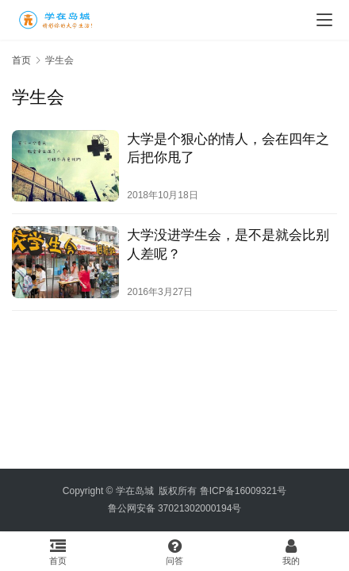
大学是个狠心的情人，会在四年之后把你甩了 (228, 148)
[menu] (324, 20)
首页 (21, 60)
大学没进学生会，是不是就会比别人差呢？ (228, 244)
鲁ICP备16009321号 (243, 490)
